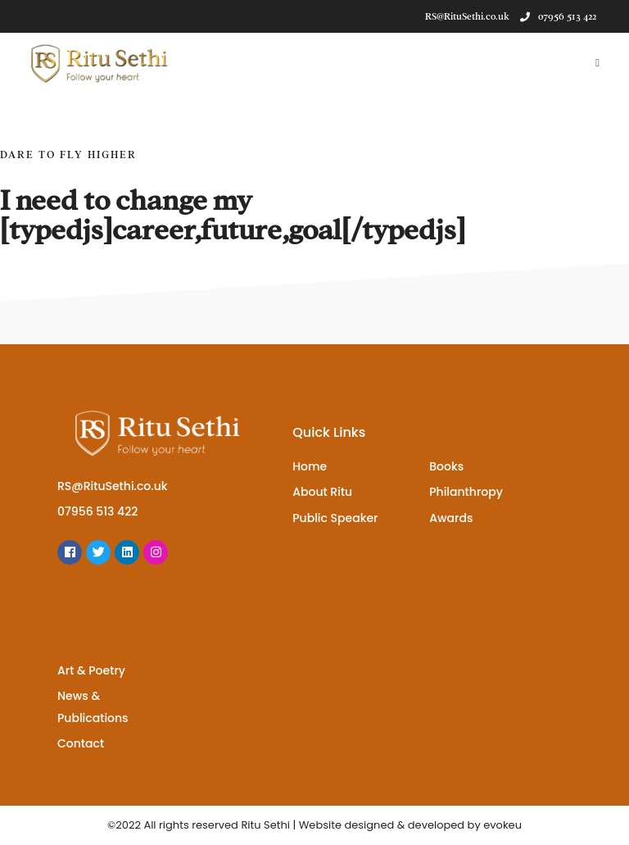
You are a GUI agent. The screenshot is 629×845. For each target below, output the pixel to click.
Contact (80, 743)
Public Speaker (335, 518)
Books (446, 466)
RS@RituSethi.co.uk (112, 486)
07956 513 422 (558, 16)
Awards (451, 518)
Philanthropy (466, 492)
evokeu (502, 825)
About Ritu (322, 492)
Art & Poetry (91, 670)
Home (309, 466)
